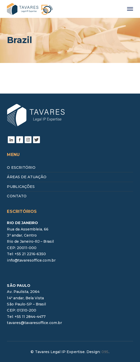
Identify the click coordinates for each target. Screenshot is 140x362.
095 (104, 352)
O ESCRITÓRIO (21, 167)
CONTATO (16, 196)
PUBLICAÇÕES (21, 186)
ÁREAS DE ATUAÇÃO (26, 177)
